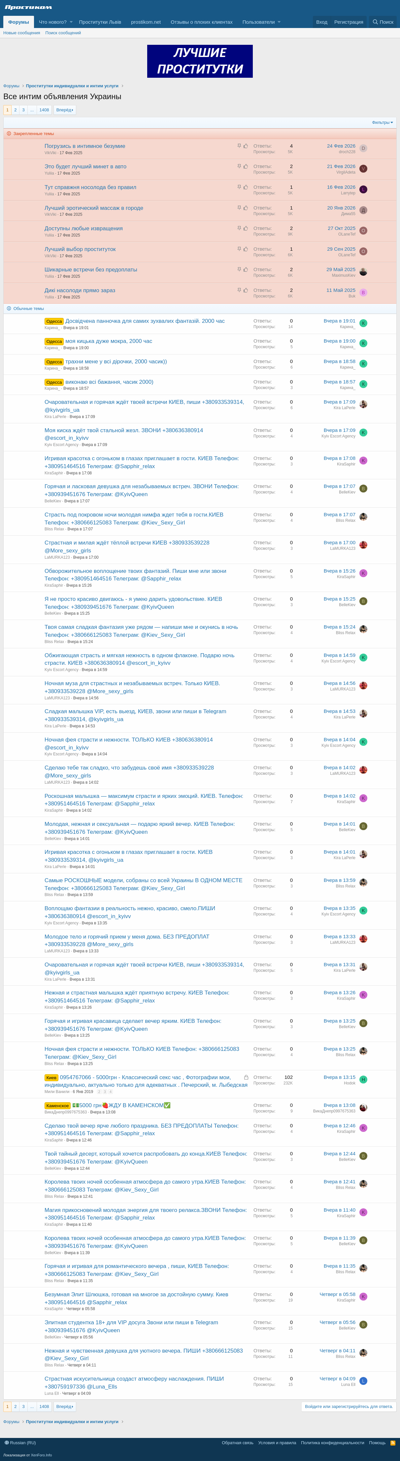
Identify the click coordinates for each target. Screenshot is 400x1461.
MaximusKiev (343, 275)
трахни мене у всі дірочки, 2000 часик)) (116, 361)
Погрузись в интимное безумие (85, 146)
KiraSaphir (54, 473)
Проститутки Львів (100, 22)
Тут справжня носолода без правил (90, 187)
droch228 (347, 152)
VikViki (50, 153)
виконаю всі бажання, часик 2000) (109, 382)
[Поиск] (383, 22)
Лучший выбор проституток (80, 249)
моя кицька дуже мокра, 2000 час (108, 341)
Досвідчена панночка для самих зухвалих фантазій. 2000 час (145, 321)
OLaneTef (346, 234)
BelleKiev (53, 501)
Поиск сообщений (63, 32)
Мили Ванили (57, 1091)
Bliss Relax (54, 529)
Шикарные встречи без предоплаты (91, 270)
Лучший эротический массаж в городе (94, 208)
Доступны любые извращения (84, 228)
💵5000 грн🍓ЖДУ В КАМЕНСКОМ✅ (121, 1105)
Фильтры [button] (380, 122)
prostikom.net (146, 22)
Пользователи (259, 22)
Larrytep (348, 193)
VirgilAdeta (345, 172)
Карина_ (52, 327)
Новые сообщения (21, 32)
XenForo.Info (41, 1455)
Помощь (377, 1442)
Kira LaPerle (55, 416)
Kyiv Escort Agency (62, 444)
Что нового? (53, 22)
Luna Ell (52, 1393)
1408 (44, 109)
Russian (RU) (20, 1442)
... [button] (32, 109)
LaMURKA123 (57, 557)
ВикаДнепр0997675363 (66, 1112)
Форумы (18, 22)
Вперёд (63, 109)
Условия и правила (277, 1442)
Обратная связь (237, 1442)
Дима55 (348, 213)
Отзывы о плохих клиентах (201, 22)
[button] (71, 22)
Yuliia (49, 173)
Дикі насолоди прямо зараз (80, 290)
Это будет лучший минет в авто (85, 166)
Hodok (349, 1083)
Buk (352, 296)
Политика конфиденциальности (332, 1442)
